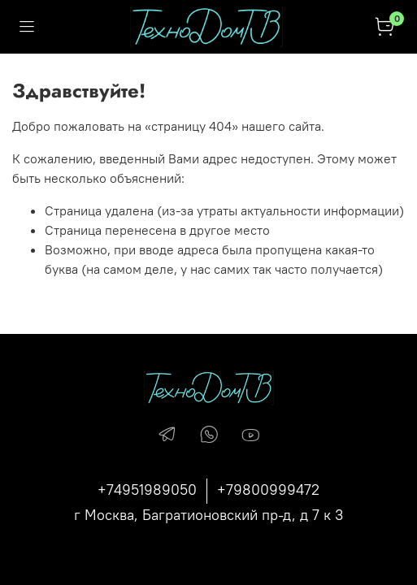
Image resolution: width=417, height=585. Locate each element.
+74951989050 (147, 489)
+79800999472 (268, 489)
